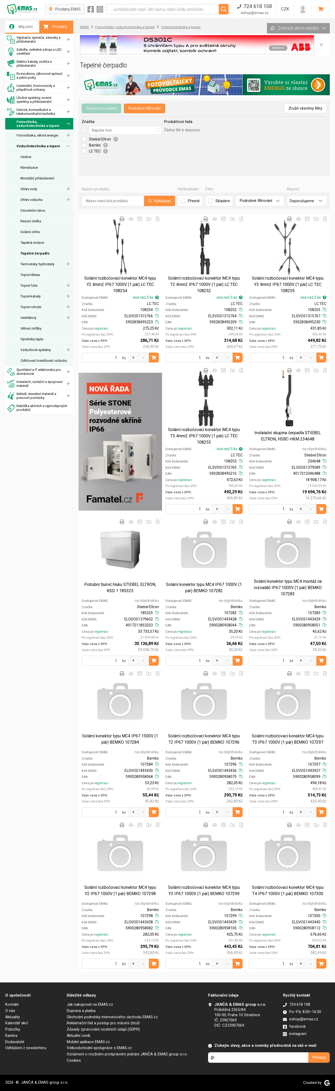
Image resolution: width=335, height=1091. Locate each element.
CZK (285, 9)
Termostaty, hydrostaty (37, 264)
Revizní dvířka (30, 221)
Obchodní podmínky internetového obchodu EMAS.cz (112, 1017)
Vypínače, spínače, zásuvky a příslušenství (33, 40)
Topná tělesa (30, 275)
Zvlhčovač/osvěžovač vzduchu (43, 361)
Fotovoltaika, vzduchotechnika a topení (33, 124)
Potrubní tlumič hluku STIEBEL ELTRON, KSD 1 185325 (120, 587)
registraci (101, 328)
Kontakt (12, 1004)
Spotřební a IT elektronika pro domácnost (34, 372)
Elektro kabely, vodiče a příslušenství (29, 64)
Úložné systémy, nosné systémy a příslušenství (29, 100)
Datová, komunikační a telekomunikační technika (31, 112)
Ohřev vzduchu (31, 200)
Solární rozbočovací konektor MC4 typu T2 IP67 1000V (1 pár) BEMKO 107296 (204, 739)
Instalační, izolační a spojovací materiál (35, 384)
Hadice (25, 157)
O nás (10, 1010)
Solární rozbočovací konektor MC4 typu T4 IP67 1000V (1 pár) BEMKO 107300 (287, 890)
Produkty (55, 26)
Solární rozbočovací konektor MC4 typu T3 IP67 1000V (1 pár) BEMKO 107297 (287, 739)
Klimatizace (29, 167)
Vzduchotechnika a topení (38, 146)
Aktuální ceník (78, 1035)
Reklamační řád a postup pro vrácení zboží (103, 1023)
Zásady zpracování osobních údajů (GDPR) (103, 1029)
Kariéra (11, 1035)
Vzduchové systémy (35, 350)
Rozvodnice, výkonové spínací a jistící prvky (34, 76)
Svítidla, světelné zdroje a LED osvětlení (34, 52)
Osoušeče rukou (32, 210)
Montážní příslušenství (37, 178)
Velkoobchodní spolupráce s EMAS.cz (99, 1047)
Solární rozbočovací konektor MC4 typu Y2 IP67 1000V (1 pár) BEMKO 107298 (120, 890)
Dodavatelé (14, 1041)
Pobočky (12, 1029)
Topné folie (28, 285)
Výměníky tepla (31, 339)
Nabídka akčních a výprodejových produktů (37, 408)
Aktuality (12, 1017)
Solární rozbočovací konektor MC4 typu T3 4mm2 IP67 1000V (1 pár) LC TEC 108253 (204, 436)
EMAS (84, 27)
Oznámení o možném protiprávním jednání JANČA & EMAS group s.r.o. (127, 1054)
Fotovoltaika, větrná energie (37, 135)
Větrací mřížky (30, 328)
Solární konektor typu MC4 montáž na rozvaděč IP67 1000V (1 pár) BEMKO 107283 (288, 587)
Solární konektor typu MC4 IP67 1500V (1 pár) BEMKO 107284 (120, 739)
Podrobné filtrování (144, 108)
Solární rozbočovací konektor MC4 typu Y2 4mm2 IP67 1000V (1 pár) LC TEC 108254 (120, 284)
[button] (321, 44)
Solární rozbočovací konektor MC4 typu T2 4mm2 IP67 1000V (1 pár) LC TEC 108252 (204, 284)
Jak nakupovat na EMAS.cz (90, 1004)
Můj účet (21, 26)
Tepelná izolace (32, 243)
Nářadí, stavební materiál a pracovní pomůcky (31, 396)
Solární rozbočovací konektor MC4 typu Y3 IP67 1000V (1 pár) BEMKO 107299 (204, 890)
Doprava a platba (81, 1010)
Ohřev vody (28, 189)
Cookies (74, 1060)
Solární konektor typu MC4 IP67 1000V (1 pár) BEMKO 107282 (204, 587)
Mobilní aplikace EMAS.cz (88, 1041)
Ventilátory (28, 318)
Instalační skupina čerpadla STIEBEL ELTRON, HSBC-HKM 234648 (287, 436)
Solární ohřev (30, 232)
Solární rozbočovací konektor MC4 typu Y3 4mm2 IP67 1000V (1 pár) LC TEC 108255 (287, 284)
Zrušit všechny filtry (305, 108)
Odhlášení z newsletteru (25, 1047)
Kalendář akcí (16, 1023)
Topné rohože (30, 307)
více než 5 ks (146, 297)
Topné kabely (30, 296)
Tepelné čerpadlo (34, 253)
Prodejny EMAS (65, 9)
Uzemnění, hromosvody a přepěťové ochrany (31, 88)
